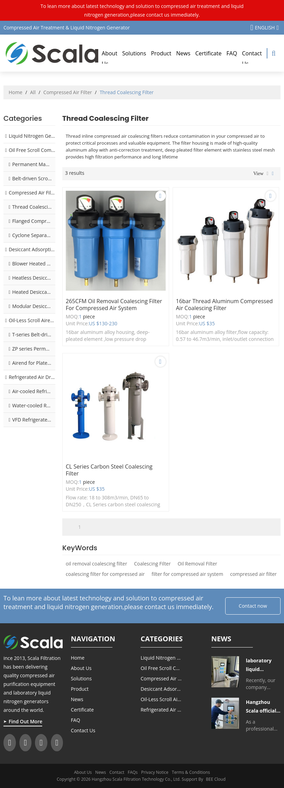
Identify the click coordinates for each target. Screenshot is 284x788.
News (183, 53)
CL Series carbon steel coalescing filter (109, 470)
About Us (109, 58)
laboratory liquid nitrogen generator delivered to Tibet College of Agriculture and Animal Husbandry (263, 665)
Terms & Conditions (191, 772)
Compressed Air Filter (67, 92)
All (33, 92)
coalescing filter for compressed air (105, 574)
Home (15, 92)
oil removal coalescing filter (96, 563)
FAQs (133, 772)
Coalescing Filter (152, 563)
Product (161, 53)
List (267, 173)
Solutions (134, 53)
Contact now (253, 606)
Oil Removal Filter (197, 563)
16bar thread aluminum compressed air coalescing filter (224, 304)
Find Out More (25, 721)
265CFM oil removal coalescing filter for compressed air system (114, 304)
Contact (116, 772)
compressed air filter (253, 574)
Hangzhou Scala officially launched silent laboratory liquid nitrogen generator (263, 707)
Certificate (208, 53)
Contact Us (252, 58)
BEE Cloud (216, 779)
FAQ (232, 53)
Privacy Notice (154, 772)
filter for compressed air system (187, 574)
